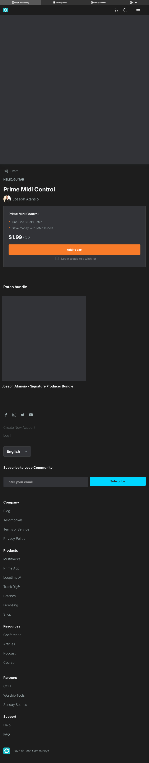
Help (6, 725)
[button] (5, 414)
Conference (12, 635)
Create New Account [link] (19, 427)
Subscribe (117, 481)
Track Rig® (11, 587)
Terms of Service (16, 529)
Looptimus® (12, 577)
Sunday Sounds (15, 704)
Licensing (10, 605)
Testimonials (13, 520)
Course (8, 662)
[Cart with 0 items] (116, 10)
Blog (6, 511)
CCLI (7, 686)
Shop (7, 614)
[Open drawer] (138, 10)
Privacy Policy (14, 538)
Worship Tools (14, 695)
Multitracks (11, 559)
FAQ (6, 734)
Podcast (9, 653)
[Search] (124, 10)
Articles (9, 644)
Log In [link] (8, 435)
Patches (9, 596)
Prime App (11, 568)
